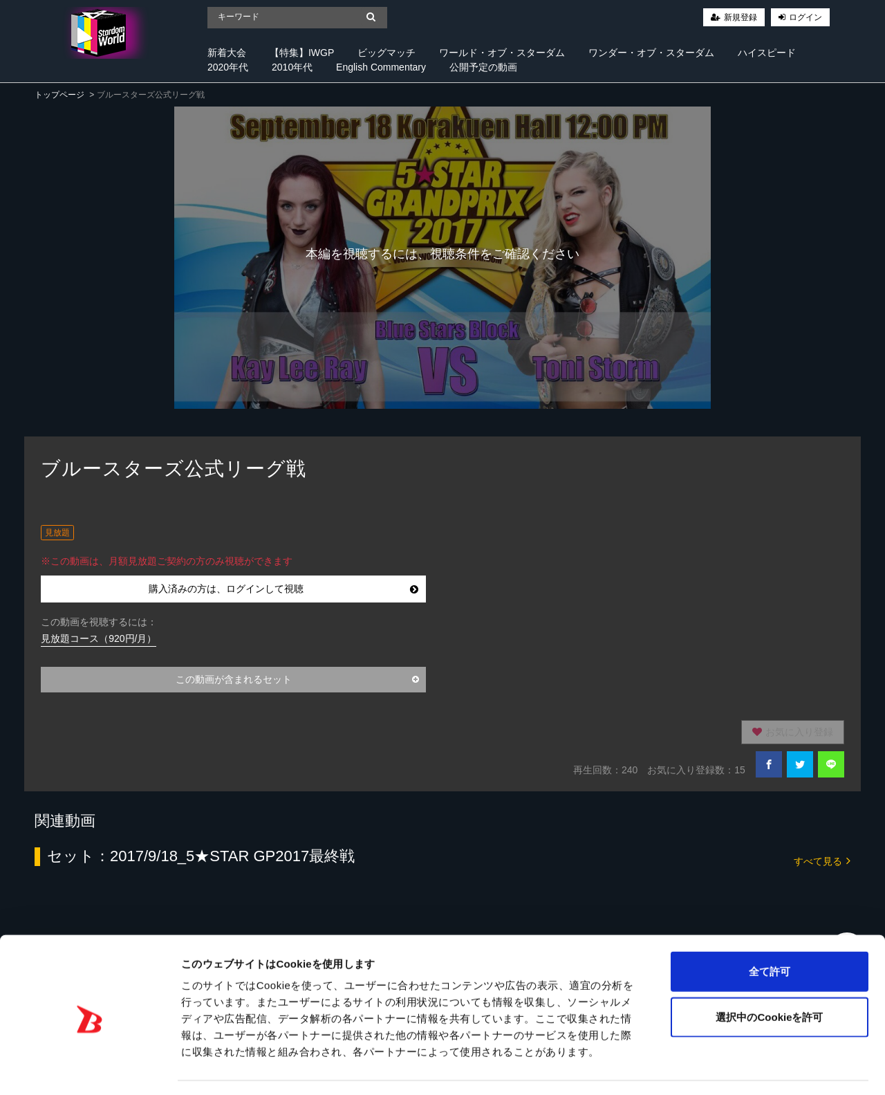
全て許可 (769, 931)
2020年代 (227, 67)
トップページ (59, 95)
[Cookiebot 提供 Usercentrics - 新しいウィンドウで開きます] (89, 1068)
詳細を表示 (667, 1068)
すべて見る (822, 860)
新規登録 (740, 17)
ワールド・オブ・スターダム (502, 52)
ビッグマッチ (386, 52)
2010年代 (292, 67)
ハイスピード (767, 52)
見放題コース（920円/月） (98, 638)
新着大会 (226, 52)
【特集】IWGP (302, 52)
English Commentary (381, 67)
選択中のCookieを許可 (769, 977)
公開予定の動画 (483, 67)
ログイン (805, 17)
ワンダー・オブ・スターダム (651, 52)
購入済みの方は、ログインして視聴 (283, 588)
